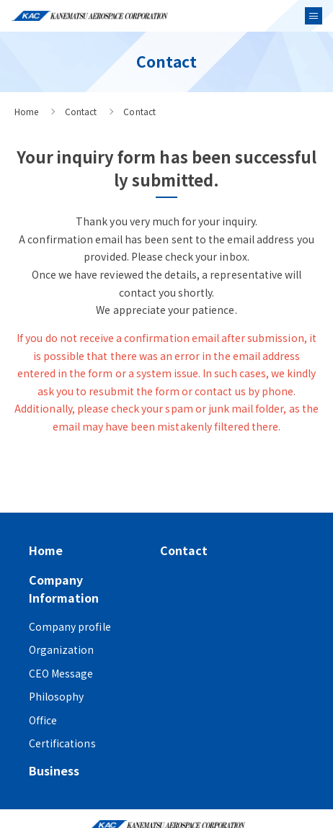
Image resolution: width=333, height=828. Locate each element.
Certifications (62, 743)
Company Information (64, 589)
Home (26, 111)
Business (54, 770)
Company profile (70, 626)
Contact (81, 111)
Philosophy (56, 696)
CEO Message (61, 673)
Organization (61, 649)
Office (43, 720)
